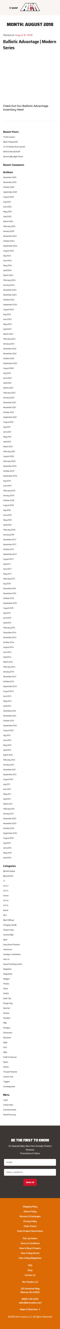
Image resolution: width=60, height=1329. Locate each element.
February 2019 (9, 490)
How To (6, 959)
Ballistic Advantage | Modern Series (29, 44)
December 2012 (9, 710)
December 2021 (9, 402)
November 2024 (10, 236)
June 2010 (7, 847)
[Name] (30, 1162)
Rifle (5, 1022)
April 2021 (7, 441)
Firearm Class (8, 929)
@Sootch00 (8, 876)
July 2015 (6, 613)
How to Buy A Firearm (30, 1248)
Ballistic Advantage (35, 105)
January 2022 (8, 397)
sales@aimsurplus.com (30, 1303)
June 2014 (7, 652)
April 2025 (7, 216)
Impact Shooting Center (12, 964)
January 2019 (8, 495)
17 (4, 881)
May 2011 (7, 794)
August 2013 (8, 691)
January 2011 (8, 813)
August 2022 (8, 368)
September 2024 (10, 245)
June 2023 (7, 319)
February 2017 (9, 578)
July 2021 (6, 427)
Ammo (6, 895)
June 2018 (7, 515)
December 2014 (9, 632)
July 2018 (7, 510)
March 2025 (8, 221)
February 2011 (9, 808)
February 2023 (9, 338)
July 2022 (7, 373)
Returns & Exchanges (30, 1216)
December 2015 (9, 588)
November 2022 (9, 353)
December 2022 (9, 348)
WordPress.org (9, 1114)
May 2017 (7, 573)
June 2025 (7, 206)
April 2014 (7, 657)
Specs (5, 1062)
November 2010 (9, 823)
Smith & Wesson (10, 1057)
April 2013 (7, 706)
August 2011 (8, 779)
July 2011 (6, 784)
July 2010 (7, 843)
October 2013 (8, 681)
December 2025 (9, 177)
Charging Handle (10, 925)
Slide (5, 1052)
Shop (30, 1270)
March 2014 (8, 662)
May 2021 (7, 436)
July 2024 (7, 255)
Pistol (5, 988)
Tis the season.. (9, 137)
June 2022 (7, 378)
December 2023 (9, 290)
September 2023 (10, 304)
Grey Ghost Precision (11, 944)
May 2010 (7, 852)
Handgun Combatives (12, 954)
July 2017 (7, 564)
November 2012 (9, 715)
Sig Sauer (7, 1037)
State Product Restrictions (30, 1231)
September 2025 (10, 192)
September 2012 (10, 725)
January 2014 (8, 671)
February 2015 (9, 627)
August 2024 (8, 250)
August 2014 (8, 647)
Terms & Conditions (30, 1243)
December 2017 (9, 539)
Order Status (30, 1226)
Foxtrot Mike (8, 934)
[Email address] (30, 1172)
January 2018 (8, 534)
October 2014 (8, 642)
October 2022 (8, 358)
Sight (5, 1042)
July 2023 (7, 314)
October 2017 (8, 549)
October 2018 (8, 500)
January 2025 (8, 231)
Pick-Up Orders (30, 1238)
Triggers (6, 1081)
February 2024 (9, 280)
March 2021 (8, 446)
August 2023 (8, 309)
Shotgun (6, 1027)
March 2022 (8, 387)
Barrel (5, 910)
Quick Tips (7, 998)
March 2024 (8, 275)
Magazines (7, 974)
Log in (5, 1100)
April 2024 (7, 270)
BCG (5, 915)
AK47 (5, 885)
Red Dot (6, 1008)
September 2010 (10, 833)
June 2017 (7, 569)
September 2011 (9, 774)
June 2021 (7, 431)
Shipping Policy (30, 1206)
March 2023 (8, 334)
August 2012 (8, 730)
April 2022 (7, 383)
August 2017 (8, 559)
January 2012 (8, 764)
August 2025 (8, 197)
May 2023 (7, 324)
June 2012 (7, 740)
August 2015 (8, 608)
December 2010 (9, 818)
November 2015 (9, 593)
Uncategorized (9, 1086)
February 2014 (9, 666)
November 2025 (9, 182)
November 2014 (9, 637)
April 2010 (7, 857)
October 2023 (8, 299)
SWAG (6, 1067)
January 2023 (8, 343)
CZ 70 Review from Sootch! (14, 146)
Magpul (6, 978)
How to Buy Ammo (30, 1253)
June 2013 (7, 696)
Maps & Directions (30, 1309)
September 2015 (10, 603)
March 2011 (7, 803)
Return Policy (30, 1211)
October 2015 (8, 598)
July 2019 (7, 480)
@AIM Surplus (9, 871)
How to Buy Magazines (30, 1258)
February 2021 (9, 451)
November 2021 (9, 407)
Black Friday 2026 (10, 141)
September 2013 (10, 686)
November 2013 (9, 676)
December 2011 (9, 769)
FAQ (30, 1265)
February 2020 (9, 461)
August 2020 (8, 456)
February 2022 (9, 392)
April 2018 (7, 524)
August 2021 (8, 422)
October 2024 (9, 241)
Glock (5, 939)
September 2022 (10, 363)
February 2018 (9, 529)
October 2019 (8, 471)
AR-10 (5, 900)
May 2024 (7, 265)
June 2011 (7, 789)
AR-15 (5, 905)
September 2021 (10, 417)
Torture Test (8, 1076)
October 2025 (8, 187)
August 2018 (8, 505)
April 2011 (7, 799)
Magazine (7, 969)
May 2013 (7, 701)
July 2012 (6, 735)
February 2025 (9, 226)
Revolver (6, 1018)
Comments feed (9, 1109)
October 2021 (8, 412)
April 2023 (7, 329)
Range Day (7, 1003)
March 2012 (8, 755)
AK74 (5, 890)
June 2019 (7, 485)
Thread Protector (10, 1071)
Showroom (7, 1032)
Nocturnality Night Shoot (13, 156)
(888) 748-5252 (30, 1299)
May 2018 (7, 520)
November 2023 (9, 294)
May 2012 (7, 745)
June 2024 (7, 260)
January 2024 (9, 285)
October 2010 (8, 828)
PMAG (6, 993)
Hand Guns (7, 949)
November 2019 (9, 466)
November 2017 (9, 544)
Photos (6, 983)
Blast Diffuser (8, 920)
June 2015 (7, 617)
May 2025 (7, 211)
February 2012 (9, 759)
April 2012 (7, 750)
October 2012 (8, 720)
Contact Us (30, 1275)
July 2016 (7, 583)
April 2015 (7, 622)
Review (6, 1013)
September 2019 (10, 476)
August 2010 (8, 838)
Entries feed (8, 1104)
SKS (5, 1047)
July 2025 (7, 201)
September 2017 (10, 554)
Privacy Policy (30, 1221)
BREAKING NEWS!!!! (11, 151)
